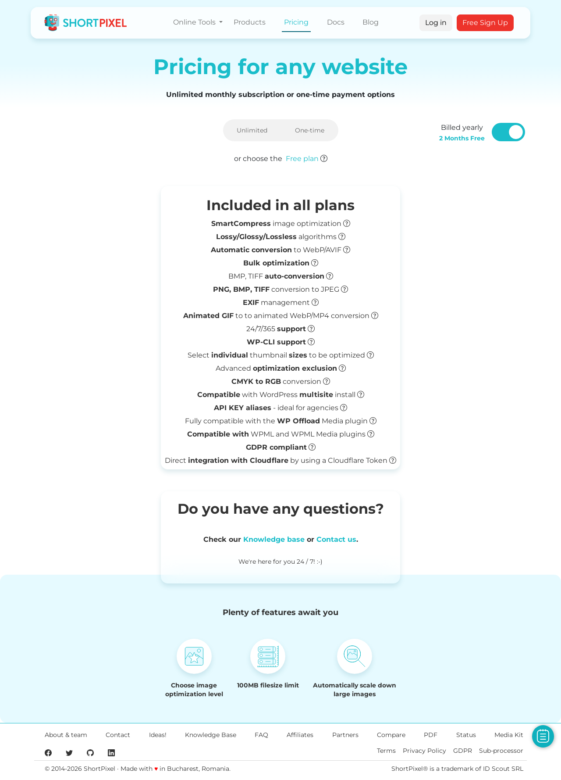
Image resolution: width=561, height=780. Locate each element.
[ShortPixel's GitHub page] (90, 752)
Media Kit (508, 735)
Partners (345, 735)
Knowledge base (274, 539)
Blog (370, 22)
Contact (118, 735)
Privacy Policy (424, 751)
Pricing (296, 22)
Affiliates (300, 735)
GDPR (462, 751)
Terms (386, 751)
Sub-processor (501, 751)
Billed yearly (462, 132)
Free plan (302, 158)
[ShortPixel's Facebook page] (48, 752)
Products (250, 22)
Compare (391, 735)
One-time (309, 130)
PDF (430, 735)
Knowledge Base (210, 735)
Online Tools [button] (195, 22)
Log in (436, 22)
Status (466, 735)
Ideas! (158, 735)
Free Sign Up (485, 22)
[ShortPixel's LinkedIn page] (111, 752)
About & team (66, 735)
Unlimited (252, 130)
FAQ (261, 735)
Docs (335, 22)
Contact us (336, 539)
